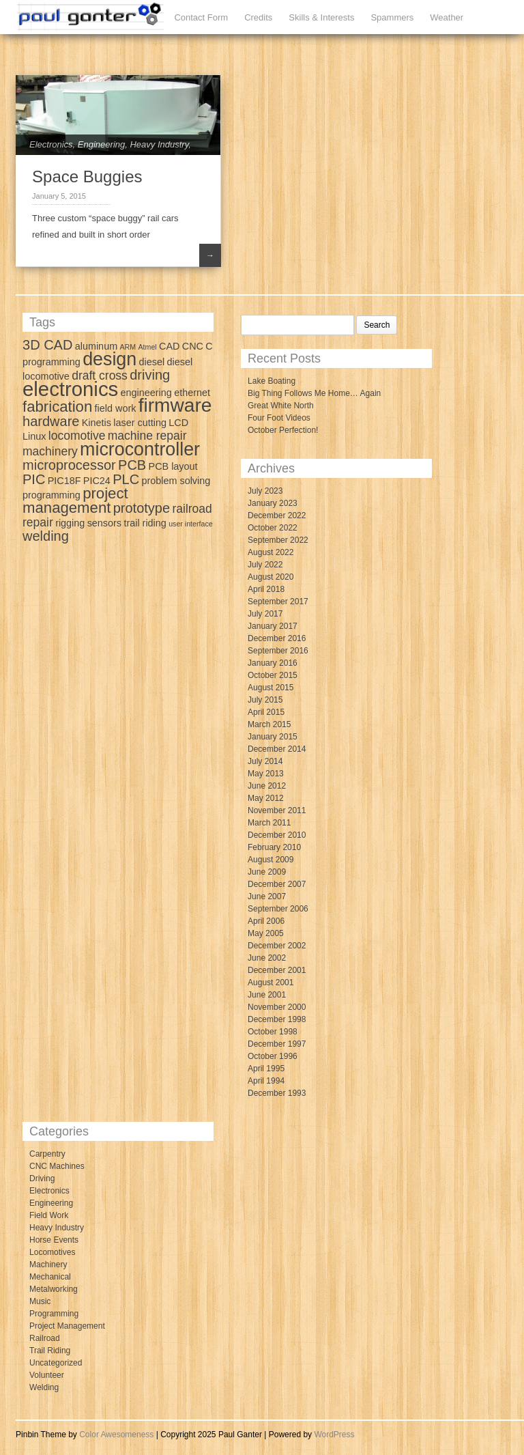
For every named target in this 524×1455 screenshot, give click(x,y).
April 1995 (266, 1068)
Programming (53, 1313)
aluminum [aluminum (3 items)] (96, 346)
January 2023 (272, 503)
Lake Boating (271, 381)
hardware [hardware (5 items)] (51, 421)
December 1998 (277, 1019)
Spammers (391, 17)
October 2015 (272, 675)
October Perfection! (283, 430)
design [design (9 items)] (109, 359)
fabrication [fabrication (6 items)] (57, 406)
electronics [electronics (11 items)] (70, 389)
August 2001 (270, 982)
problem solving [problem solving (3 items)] (175, 480)
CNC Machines (57, 1166)
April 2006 (266, 921)
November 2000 (277, 1007)
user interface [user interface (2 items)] (191, 524)
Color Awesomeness (116, 1434)
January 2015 (272, 736)
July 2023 (265, 491)
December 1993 (277, 1093)
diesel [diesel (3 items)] (152, 361)
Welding (44, 1387)
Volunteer (46, 1375)
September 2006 (278, 909)
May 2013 (266, 773)
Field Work (48, 1215)
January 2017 (272, 626)
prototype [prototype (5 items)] (141, 507)
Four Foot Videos (279, 418)
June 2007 (267, 896)
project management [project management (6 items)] (75, 500)
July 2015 (265, 700)
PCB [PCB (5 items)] (132, 464)
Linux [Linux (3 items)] (34, 436)
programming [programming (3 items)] (52, 495)
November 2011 (277, 810)
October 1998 (272, 1031)
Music (39, 1301)
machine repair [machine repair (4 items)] (147, 435)
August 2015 (270, 687)
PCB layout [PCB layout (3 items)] (173, 466)
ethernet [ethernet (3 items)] (192, 392)
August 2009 (270, 859)
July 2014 (265, 761)
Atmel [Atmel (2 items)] (148, 347)
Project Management (67, 1326)
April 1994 (266, 1081)
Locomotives (52, 1252)
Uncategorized (55, 1363)
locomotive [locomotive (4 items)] (77, 435)
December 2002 (277, 945)
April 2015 (266, 712)
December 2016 (277, 638)
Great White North (281, 405)
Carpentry (47, 1154)
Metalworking (53, 1289)
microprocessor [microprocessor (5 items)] (69, 464)
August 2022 (270, 552)
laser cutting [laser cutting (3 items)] (139, 422)
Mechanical (50, 1277)
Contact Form (201, 17)
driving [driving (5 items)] (150, 374)
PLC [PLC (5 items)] (126, 479)
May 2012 (266, 798)
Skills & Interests (321, 17)
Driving (42, 1178)
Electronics (51, 144)
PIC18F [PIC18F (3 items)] (64, 480)
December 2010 (277, 835)
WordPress (334, 1434)
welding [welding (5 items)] (46, 535)
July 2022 (265, 564)
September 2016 (278, 650)
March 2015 (269, 724)
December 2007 (277, 884)
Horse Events (53, 1240)
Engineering (101, 144)
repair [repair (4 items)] (38, 522)
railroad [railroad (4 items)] (192, 508)
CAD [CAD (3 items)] (169, 346)
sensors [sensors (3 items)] (104, 523)
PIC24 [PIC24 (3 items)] (97, 480)
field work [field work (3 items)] (115, 408)
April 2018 (266, 589)
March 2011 (269, 823)
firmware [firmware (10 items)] (175, 405)
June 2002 (267, 958)
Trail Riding (49, 1350)
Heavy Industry (159, 144)
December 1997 (277, 1044)
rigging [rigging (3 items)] (70, 523)
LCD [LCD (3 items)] (178, 422)
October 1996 (272, 1056)
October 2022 (272, 528)
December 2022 (277, 515)
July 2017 (265, 614)
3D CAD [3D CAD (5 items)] (47, 344)
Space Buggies (87, 176)
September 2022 (278, 540)
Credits (258, 17)
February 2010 (274, 847)
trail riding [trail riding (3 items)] (144, 523)
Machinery (48, 1264)
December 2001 (277, 970)
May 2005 (266, 933)
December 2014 (277, 749)
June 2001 (267, 995)
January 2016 (272, 663)
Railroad (44, 1338)
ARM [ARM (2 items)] (127, 347)
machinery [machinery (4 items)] (50, 451)
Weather (446, 17)
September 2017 (278, 601)
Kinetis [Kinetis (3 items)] (96, 422)
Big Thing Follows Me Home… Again (314, 393)
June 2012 (267, 786)
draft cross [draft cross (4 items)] (100, 375)
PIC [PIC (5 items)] (34, 479)
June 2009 (267, 872)
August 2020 (270, 577)
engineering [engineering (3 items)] (146, 392)
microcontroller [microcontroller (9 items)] (140, 449)
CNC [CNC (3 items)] (192, 346)
